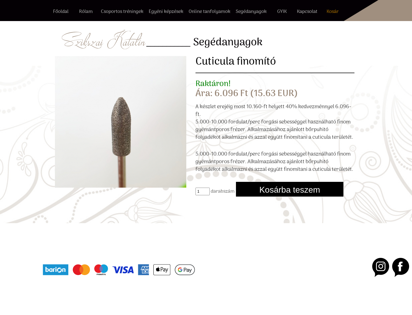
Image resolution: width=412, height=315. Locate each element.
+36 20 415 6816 (73, 245)
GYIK (282, 12)
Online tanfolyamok (209, 12)
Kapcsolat (307, 12)
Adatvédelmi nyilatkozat (76, 295)
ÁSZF (46, 295)
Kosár (333, 12)
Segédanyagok (251, 12)
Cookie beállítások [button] (119, 295)
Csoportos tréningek (122, 12)
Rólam (86, 12)
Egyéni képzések (166, 12)
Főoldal (61, 12)
